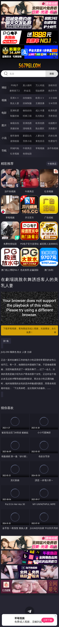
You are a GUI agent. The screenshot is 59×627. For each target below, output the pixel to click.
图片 (4, 125)
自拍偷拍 (27, 97)
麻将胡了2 (15, 90)
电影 (4, 112)
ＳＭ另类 (52, 103)
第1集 (6, 340)
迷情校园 (14, 140)
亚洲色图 (27, 123)
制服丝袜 (14, 115)
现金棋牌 (40, 90)
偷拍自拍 (27, 110)
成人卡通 (40, 110)
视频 (4, 100)
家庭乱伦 (27, 135)
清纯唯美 (27, 128)
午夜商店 (27, 148)
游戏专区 (52, 85)
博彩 (4, 87)
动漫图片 (52, 123)
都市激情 (14, 135)
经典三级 (27, 115)
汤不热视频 (52, 148)
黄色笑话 (40, 140)
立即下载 (47, 619)
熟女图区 (40, 128)
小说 (4, 138)
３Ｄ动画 (52, 97)
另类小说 (27, 140)
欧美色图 (40, 123)
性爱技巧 (52, 140)
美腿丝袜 (14, 128)
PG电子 (14, 85)
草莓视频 (40, 148)
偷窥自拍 (14, 123)
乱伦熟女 (40, 115)
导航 (4, 150)
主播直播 (40, 103)
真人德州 (27, 85)
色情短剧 (27, 153)
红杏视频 (14, 153)
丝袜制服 (27, 103)
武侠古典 (52, 135)
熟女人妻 (14, 103)
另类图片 (52, 128)
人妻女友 (40, 135)
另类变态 (52, 115)
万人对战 (40, 85)
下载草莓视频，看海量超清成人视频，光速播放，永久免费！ (30, 330)
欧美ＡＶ (40, 97)
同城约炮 (14, 148)
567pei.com (30, 65)
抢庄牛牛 (52, 90)
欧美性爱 (52, 110)
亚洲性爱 (14, 110)
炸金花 (27, 90)
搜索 (52, 73)
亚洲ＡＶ (14, 97)
